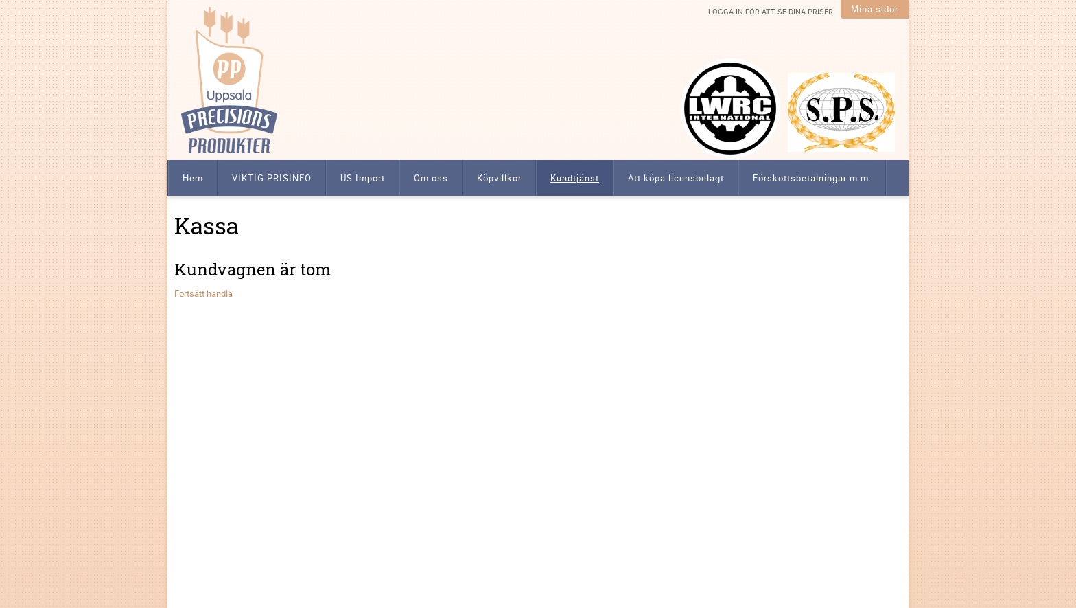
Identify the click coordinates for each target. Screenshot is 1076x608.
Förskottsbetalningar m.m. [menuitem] (812, 178)
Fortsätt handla (203, 293)
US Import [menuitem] (362, 178)
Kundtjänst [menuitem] (574, 178)
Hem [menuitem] (193, 178)
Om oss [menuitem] (431, 178)
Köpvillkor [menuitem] (499, 178)
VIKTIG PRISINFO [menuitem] (272, 178)
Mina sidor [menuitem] (874, 9)
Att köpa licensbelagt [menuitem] (676, 178)
